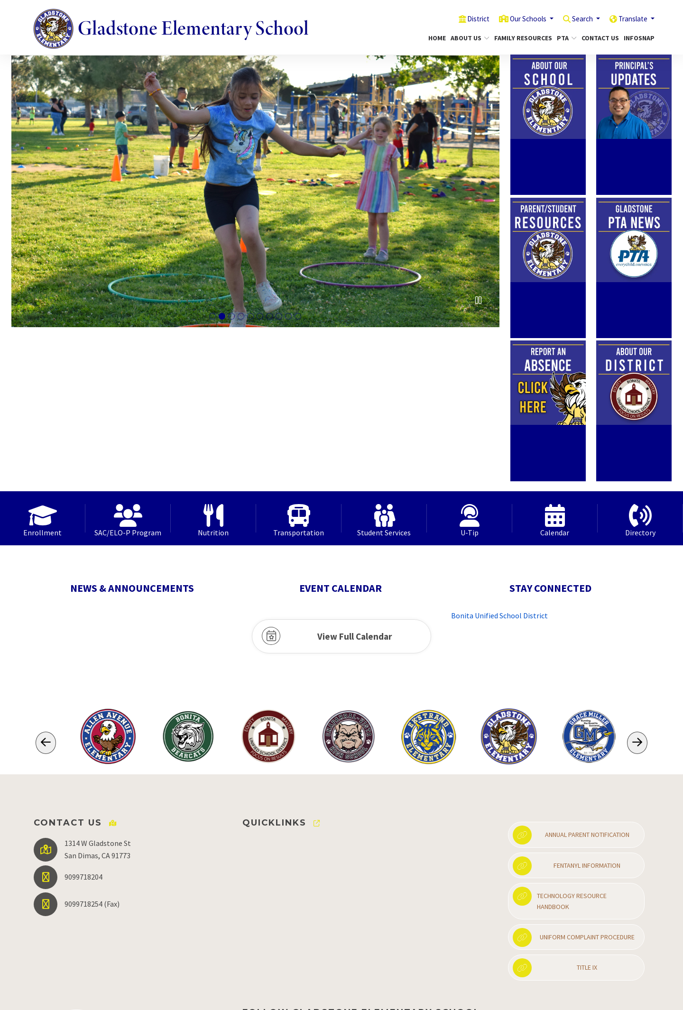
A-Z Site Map (623, 996)
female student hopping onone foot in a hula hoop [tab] (222, 316)
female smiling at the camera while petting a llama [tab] (279, 316)
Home (435, 38)
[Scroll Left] (46, 590)
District (461, 18)
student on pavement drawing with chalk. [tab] (298, 316)
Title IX (555, 815)
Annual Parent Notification (571, 682)
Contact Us (598, 38)
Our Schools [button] (516, 18)
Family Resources (520, 38)
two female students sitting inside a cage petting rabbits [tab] (269, 316)
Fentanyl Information (566, 713)
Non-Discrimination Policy (501, 996)
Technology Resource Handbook (560, 746)
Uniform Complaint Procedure (574, 784)
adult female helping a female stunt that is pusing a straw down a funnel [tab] (231, 316)
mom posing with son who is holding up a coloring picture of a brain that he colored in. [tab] (250, 316)
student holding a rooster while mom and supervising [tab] (288, 316)
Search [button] (575, 18)
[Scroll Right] (637, 590)
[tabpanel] (255, 191)
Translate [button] (631, 18)
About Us (468, 38)
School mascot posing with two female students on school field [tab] (241, 316)
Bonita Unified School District (499, 463)
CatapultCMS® (314, 996)
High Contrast (575, 996)
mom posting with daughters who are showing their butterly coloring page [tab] (260, 316)
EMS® (347, 996)
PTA (565, 38)
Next (488, 301)
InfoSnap (637, 38)
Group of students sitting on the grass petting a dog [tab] (212, 316)
